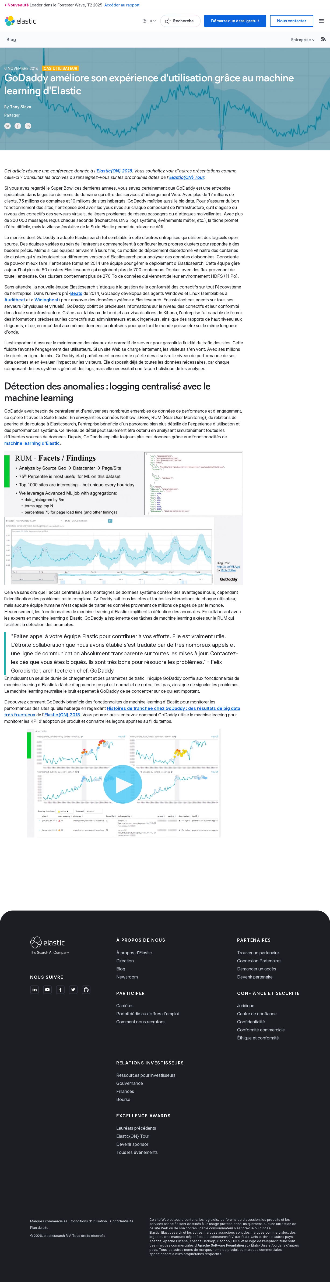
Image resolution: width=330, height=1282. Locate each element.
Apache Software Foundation (221, 1245)
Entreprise (301, 39)
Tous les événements (137, 1152)
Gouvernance (129, 1083)
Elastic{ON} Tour (186, 177)
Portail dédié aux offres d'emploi (147, 1013)
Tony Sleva (20, 106)
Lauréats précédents (136, 1128)
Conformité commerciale (261, 1029)
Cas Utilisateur (60, 68)
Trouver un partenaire (258, 952)
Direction (125, 960)
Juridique (245, 1005)
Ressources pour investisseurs (145, 1075)
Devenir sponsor (132, 1144)
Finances (125, 1091)
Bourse (123, 1099)
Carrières (125, 1005)
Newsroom (127, 977)
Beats (76, 293)
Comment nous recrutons (141, 1021)
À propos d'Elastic (134, 952)
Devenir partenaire (255, 977)
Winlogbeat (46, 299)
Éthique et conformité (258, 1038)
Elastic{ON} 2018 (114, 171)
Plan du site (39, 1228)
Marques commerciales (49, 1221)
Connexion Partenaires (259, 960)
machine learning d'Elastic (32, 443)
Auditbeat (14, 299)
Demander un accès (256, 969)
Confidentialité (251, 1021)
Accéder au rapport (121, 5)
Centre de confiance (257, 1013)
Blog (11, 39)
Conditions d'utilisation (89, 1221)
